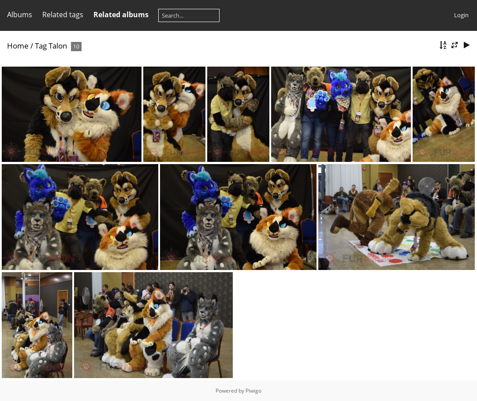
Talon (57, 46)
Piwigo (253, 390)
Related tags (62, 14)
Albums (19, 14)
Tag (41, 46)
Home (18, 46)
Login (461, 15)
